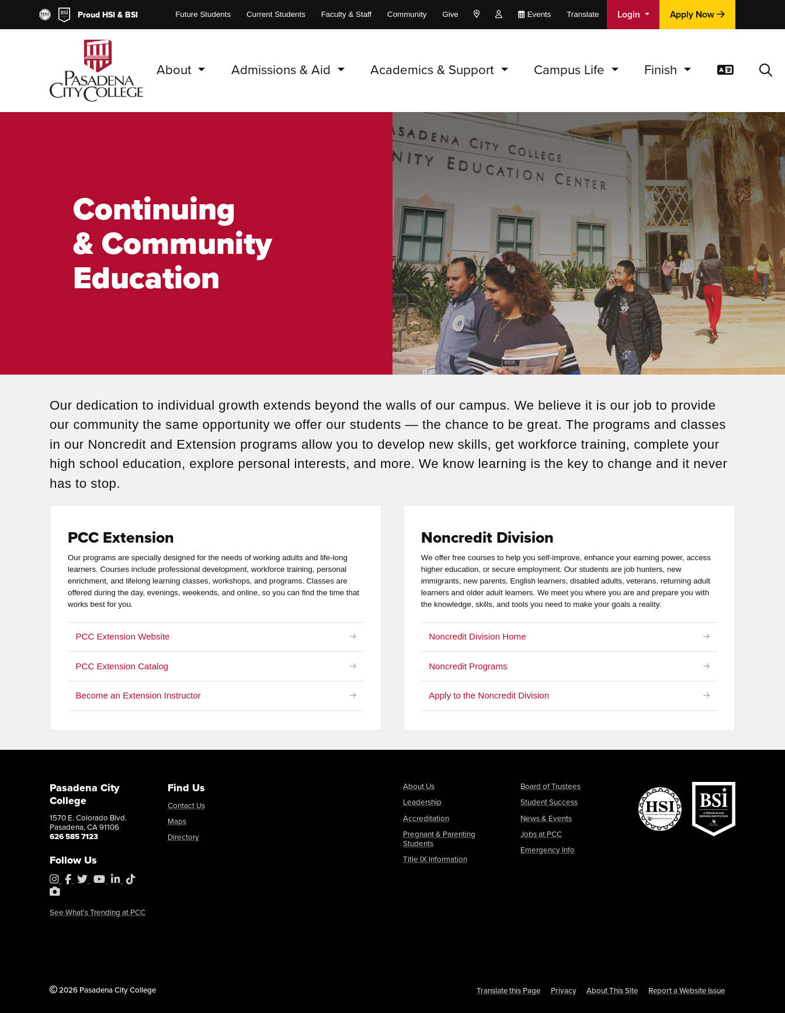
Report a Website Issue (686, 990)
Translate (583, 14)
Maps (177, 821)
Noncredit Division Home (477, 636)
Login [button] (629, 14)
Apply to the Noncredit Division (489, 695)
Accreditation (426, 818)
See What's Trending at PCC (97, 912)
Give (450, 14)
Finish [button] (662, 69)
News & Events (546, 818)
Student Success (549, 802)
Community (407, 14)
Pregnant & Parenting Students (439, 839)
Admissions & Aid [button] (282, 69)
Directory (183, 837)
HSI (108, 15)
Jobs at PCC (541, 834)
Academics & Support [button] (434, 69)
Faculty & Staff (346, 14)
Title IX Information (435, 859)
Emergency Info (547, 849)
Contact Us (186, 805)
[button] (765, 71)
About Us (419, 786)
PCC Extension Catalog (121, 666)
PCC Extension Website (122, 636)
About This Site (612, 990)
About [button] (176, 69)
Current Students (275, 14)
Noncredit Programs (468, 666)
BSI (131, 15)
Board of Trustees (550, 786)
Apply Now (697, 14)
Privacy (563, 990)
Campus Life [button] (571, 69)
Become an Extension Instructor (137, 695)
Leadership (422, 802)
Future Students (203, 14)
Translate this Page (508, 990)
